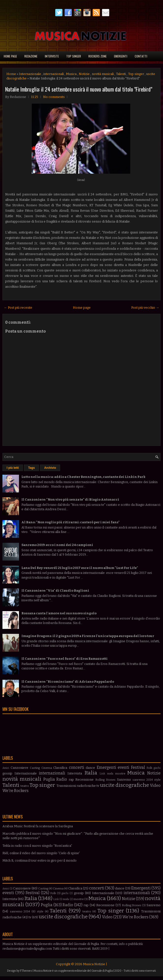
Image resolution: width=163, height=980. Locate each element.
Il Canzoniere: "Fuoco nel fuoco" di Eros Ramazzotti (64, 658)
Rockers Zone (97, 56)
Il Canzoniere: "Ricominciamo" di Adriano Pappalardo (67, 681)
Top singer (73, 56)
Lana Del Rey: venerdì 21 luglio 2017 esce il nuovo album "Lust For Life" (79, 568)
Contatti (141, 56)
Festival (138, 767)
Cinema (46, 768)
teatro (24, 786)
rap (71, 779)
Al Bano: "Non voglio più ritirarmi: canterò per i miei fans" (70, 522)
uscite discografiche (124, 785)
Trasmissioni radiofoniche (76, 786)
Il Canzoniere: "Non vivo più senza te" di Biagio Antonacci (70, 499)
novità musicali (103, 74)
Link (102, 773)
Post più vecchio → (145, 307)
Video (155, 785)
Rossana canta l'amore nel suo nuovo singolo (59, 613)
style (157, 779)
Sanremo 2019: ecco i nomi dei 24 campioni (57, 545)
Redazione (30, 56)
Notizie (84, 74)
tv (98, 786)
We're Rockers (15, 790)
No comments (54, 97)
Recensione (84, 779)
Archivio (50, 468)
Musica (71, 74)
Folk (149, 768)
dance (90, 768)
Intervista (74, 773)
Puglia (49, 779)
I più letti (13, 468)
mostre (120, 773)
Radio (61, 779)
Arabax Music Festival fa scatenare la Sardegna (37, 826)
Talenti (121, 74)
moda (110, 773)
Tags (31, 468)
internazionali (53, 74)
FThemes (26, 970)
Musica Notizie (94, 964)
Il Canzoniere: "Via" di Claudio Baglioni (55, 590)
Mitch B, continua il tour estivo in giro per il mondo (39, 860)
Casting (35, 768)
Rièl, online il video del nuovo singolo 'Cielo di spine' (41, 853)
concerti (76, 767)
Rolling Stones (105, 779)
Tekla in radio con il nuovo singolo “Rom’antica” (37, 846)
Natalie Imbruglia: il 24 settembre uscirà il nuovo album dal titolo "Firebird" (78, 89)
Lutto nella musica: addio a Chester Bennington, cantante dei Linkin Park (83, 477)
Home (11, 74)
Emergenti (120, 56)
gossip (7, 773)
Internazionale (30, 74)
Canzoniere (19, 768)
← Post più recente (18, 307)
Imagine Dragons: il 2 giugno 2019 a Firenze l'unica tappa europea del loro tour (87, 636)
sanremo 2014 (142, 779)
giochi (157, 768)
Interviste (52, 56)
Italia (90, 773)
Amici (5, 768)
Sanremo (124, 779)
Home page (10, 56)
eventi (123, 767)
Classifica (60, 768)
